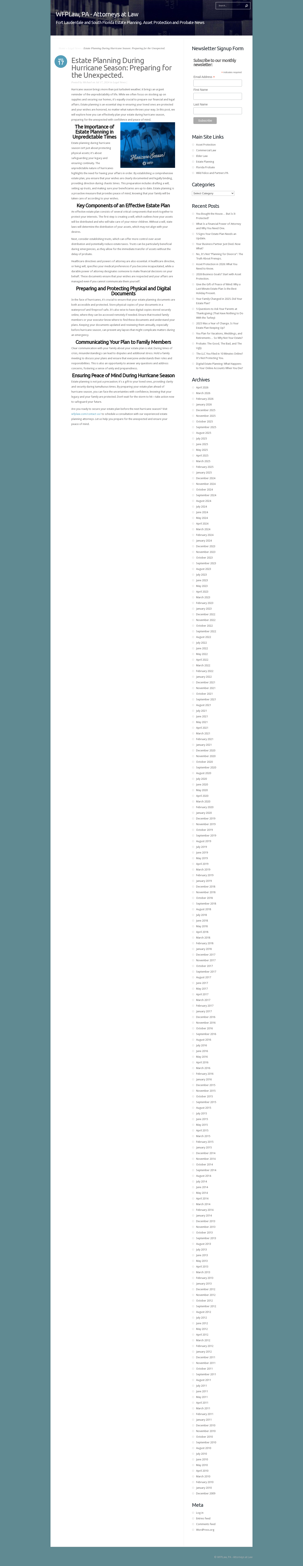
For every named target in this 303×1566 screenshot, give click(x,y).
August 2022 (203, 637)
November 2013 (205, 1226)
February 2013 (204, 1277)
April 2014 (202, 1198)
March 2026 (203, 393)
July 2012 (201, 1317)
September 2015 (206, 1102)
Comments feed (205, 1524)
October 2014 (204, 1164)
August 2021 (203, 705)
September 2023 (206, 563)
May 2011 (202, 1397)
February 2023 (204, 603)
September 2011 (206, 1374)
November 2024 (205, 483)
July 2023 (201, 574)
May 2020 (202, 790)
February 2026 (204, 398)
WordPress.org (205, 1529)
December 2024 (205, 478)
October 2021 (204, 693)
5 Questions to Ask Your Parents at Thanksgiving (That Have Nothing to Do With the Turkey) (219, 313)
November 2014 (205, 1158)
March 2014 (203, 1204)
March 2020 (203, 801)
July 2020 (201, 778)
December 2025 (205, 410)
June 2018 (202, 920)
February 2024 (204, 534)
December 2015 (205, 1085)
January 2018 (204, 949)
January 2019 (204, 880)
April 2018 (202, 932)
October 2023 (204, 557)
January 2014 (204, 1215)
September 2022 (206, 631)
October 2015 (204, 1096)
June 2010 (202, 1459)
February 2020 (204, 807)
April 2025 (202, 455)
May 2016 (202, 1056)
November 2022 (205, 620)
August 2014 (203, 1175)
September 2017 (206, 971)
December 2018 (205, 886)
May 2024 (202, 517)
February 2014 (204, 1209)
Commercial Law (206, 150)
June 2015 (202, 1119)
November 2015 (205, 1090)
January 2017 (204, 1011)
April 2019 (202, 863)
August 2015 (203, 1107)
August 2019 (203, 841)
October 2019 (204, 829)
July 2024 (201, 506)
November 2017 (205, 960)
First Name (200, 89)
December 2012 (205, 1289)
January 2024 (204, 540)
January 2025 (204, 472)
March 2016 (203, 1068)
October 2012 (204, 1300)
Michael (87, 82)
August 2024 (203, 500)
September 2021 (206, 699)
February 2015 (204, 1141)
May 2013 (202, 1260)
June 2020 (202, 784)
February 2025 (204, 466)
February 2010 (204, 1482)
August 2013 (203, 1243)
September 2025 (206, 427)
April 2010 (202, 1470)
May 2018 (202, 926)
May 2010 (202, 1465)
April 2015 (202, 1130)
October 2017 (204, 966)
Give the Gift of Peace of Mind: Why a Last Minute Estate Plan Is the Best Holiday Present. (218, 289)
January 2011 (204, 1419)
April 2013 (202, 1266)
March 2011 (203, 1408)
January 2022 (204, 676)
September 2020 (206, 767)
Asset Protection (206, 144)
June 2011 (202, 1391)
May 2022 (202, 654)
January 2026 (204, 404)
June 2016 (202, 1051)
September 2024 (206, 495)
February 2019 (204, 875)
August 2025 (203, 432)
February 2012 (204, 1346)
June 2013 (202, 1255)
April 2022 (202, 659)
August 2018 (203, 909)
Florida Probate (205, 167)
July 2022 (201, 642)
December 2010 (205, 1425)
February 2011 (204, 1414)
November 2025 (205, 415)
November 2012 (205, 1294)
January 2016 (204, 1079)
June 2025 (202, 444)
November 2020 (205, 756)
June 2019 (202, 852)
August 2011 (203, 1380)
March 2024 (203, 529)
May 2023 (202, 586)
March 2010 (203, 1476)
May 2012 (202, 1329)
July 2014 (201, 1181)
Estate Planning (205, 161)
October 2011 (204, 1368)
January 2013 (204, 1283)
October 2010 (204, 1436)
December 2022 (205, 614)
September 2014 (206, 1170)
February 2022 (204, 671)
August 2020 (203, 773)
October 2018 (204, 897)
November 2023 (205, 552)
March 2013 (203, 1272)
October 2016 (204, 1028)
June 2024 (202, 512)
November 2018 (205, 892)
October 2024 (204, 489)
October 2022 (204, 625)
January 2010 (204, 1487)
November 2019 (205, 824)
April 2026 (202, 387)
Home (62, 48)
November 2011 (205, 1363)
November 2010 (205, 1431)
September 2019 (206, 835)
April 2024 (202, 523)
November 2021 (205, 688)
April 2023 (202, 591)
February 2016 (204, 1073)
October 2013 (204, 1232)
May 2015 (202, 1124)
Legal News (74, 48)
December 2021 (205, 682)
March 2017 (203, 1000)
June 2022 (202, 648)
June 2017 (202, 983)
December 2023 (205, 546)
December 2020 (205, 750)
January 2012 (204, 1351)
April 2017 (202, 994)
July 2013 (201, 1249)
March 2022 (203, 665)
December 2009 (205, 1493)
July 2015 (201, 1113)
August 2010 (203, 1448)
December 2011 (205, 1357)
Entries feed (203, 1518)
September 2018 (206, 903)
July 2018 (201, 914)
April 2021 (202, 727)
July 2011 (201, 1385)
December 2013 (205, 1221)
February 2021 (204, 739)
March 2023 (203, 597)
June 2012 (202, 1323)
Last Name (200, 104)
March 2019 (203, 869)
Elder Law (202, 156)
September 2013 (206, 1238)
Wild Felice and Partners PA (212, 173)
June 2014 (202, 1187)
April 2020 (202, 795)
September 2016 (206, 1034)
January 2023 (204, 608)
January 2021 (204, 744)
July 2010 (201, 1453)
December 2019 (205, 818)
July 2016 (201, 1045)
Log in (199, 1512)
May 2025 (202, 449)
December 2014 (205, 1153)
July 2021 (201, 710)
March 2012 (203, 1340)
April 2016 (202, 1062)
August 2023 (203, 569)
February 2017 (204, 1005)
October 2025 (204, 421)
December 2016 (205, 1017)
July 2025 (201, 438)
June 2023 (202, 580)
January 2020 (204, 812)
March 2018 (203, 937)
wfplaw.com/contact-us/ (86, 413)
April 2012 (202, 1334)
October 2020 (204, 761)
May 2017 (202, 988)
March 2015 (203, 1136)
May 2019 (202, 858)
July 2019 (201, 846)
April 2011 (202, 1402)
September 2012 (206, 1306)
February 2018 (204, 943)
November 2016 (205, 1022)
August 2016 (203, 1039)
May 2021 (202, 722)
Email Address (204, 77)
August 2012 (203, 1312)
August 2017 (203, 977)
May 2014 (202, 1192)
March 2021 (203, 733)
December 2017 (205, 954)
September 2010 (206, 1442)
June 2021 (202, 716)
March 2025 (203, 461)
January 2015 (204, 1147)
